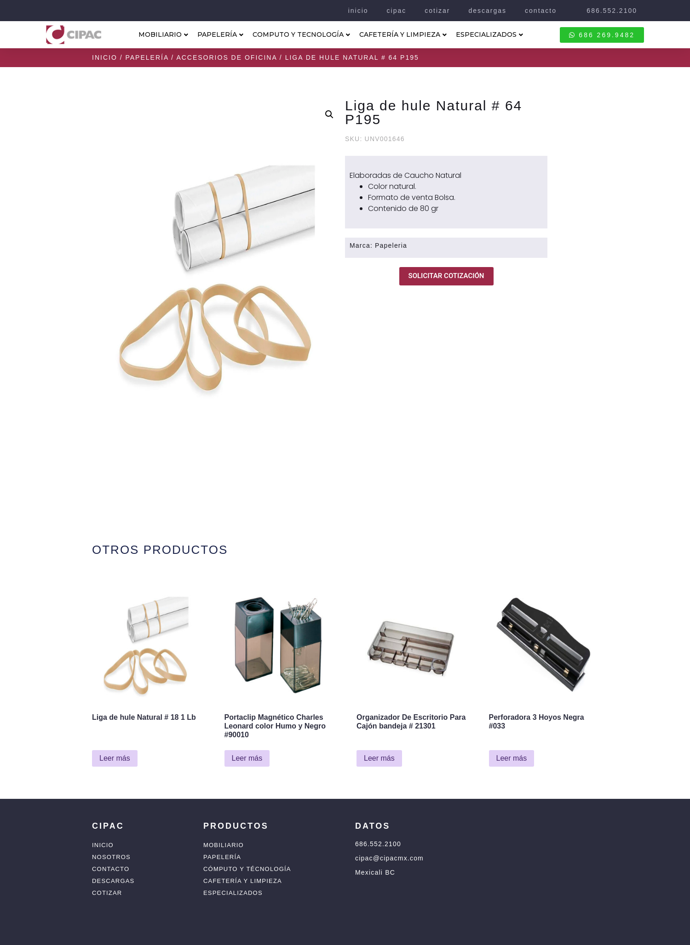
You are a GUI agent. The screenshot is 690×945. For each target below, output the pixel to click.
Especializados (233, 892)
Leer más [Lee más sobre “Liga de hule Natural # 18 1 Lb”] (114, 758)
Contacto (110, 868)
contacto (541, 10)
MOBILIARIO (163, 34)
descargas (487, 10)
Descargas (113, 880)
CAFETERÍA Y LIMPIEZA (403, 34)
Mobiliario (223, 845)
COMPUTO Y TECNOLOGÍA (301, 34)
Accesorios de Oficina (226, 57)
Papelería (146, 57)
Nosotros (111, 857)
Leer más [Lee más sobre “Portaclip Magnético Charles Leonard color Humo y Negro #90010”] (247, 758)
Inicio (104, 57)
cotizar (437, 10)
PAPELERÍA (220, 34)
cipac (397, 10)
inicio (358, 10)
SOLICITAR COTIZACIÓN (446, 276)
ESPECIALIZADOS (489, 34)
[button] (329, 114)
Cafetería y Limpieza (242, 880)
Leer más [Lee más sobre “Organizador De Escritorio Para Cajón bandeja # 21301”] (379, 758)
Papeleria (391, 245)
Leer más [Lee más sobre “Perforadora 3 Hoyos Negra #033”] (511, 758)
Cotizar (107, 892)
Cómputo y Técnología (247, 868)
